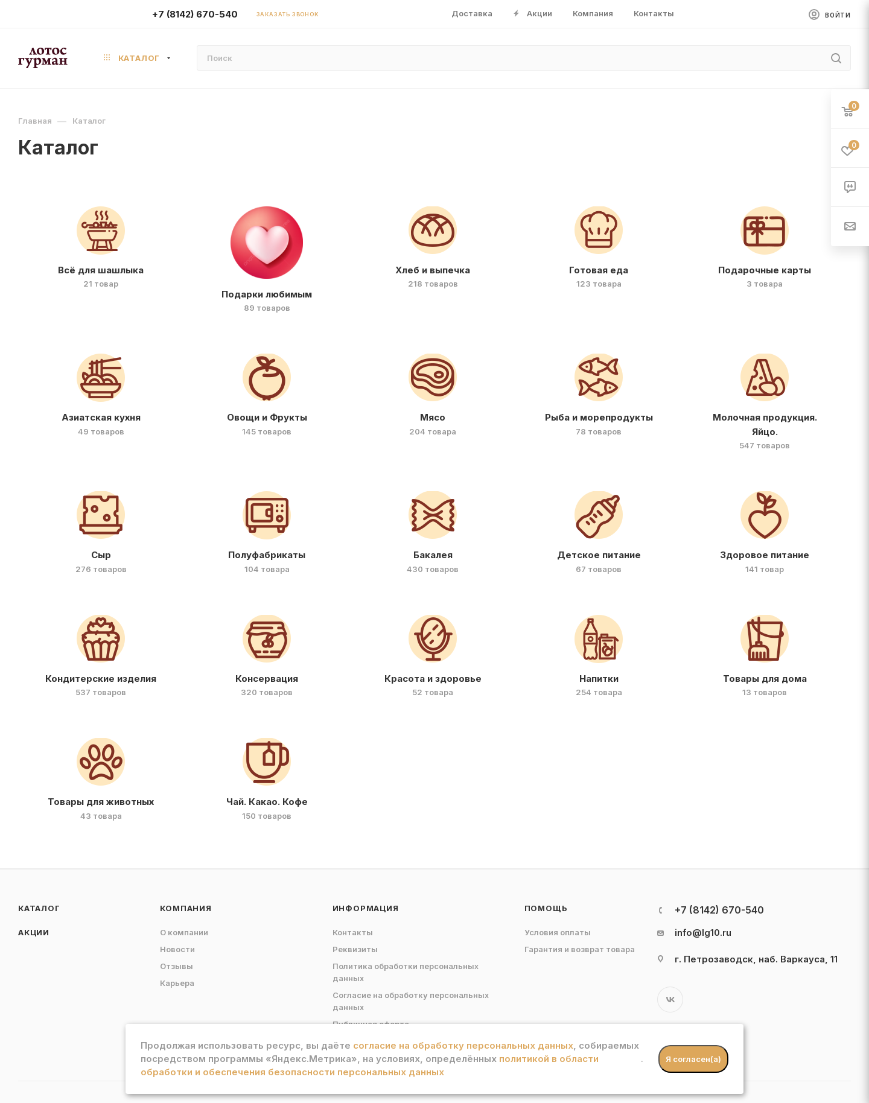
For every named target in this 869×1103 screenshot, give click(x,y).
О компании (184, 932)
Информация (366, 908)
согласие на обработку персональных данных (463, 1045)
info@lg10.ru (703, 932)
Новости (177, 949)
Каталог (39, 908)
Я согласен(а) (693, 1059)
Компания (185, 908)
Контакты (353, 932)
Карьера (177, 983)
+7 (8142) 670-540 (195, 14)
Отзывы (176, 966)
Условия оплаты (557, 932)
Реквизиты (355, 949)
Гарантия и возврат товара (579, 949)
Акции (33, 932)
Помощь (546, 908)
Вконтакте (670, 999)
